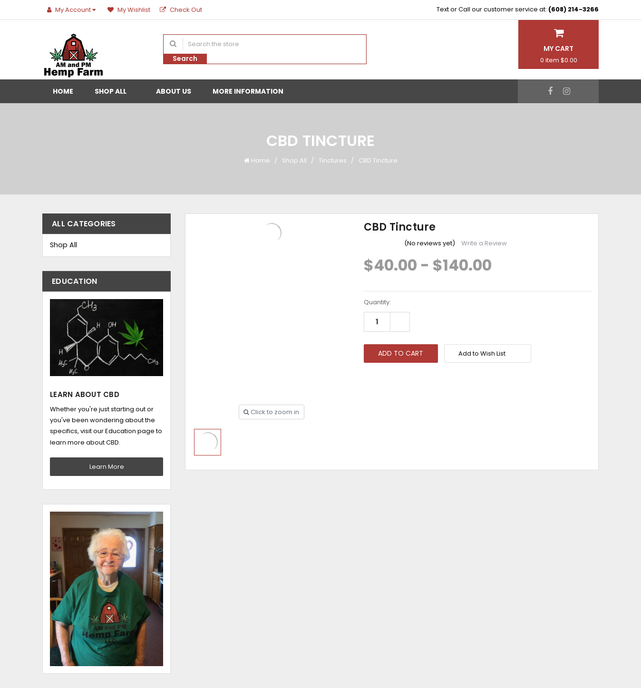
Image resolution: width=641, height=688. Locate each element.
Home (63, 91)
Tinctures (333, 160)
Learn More (106, 466)
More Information (252, 91)
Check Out (181, 9)
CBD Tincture (378, 160)
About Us (173, 91)
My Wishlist (128, 9)
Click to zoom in (271, 412)
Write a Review (484, 243)
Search (185, 58)
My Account (72, 9)
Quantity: (377, 302)
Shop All (115, 91)
